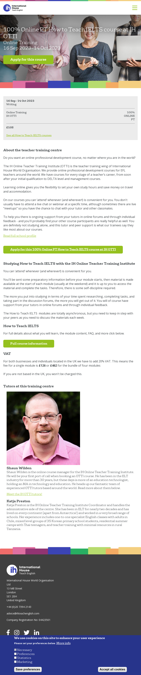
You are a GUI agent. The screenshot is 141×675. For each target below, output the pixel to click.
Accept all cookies (112, 669)
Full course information (28, 344)
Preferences (26, 654)
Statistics (24, 658)
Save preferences (28, 669)
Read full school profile (19, 236)
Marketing (24, 662)
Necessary (24, 650)
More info (63, 643)
